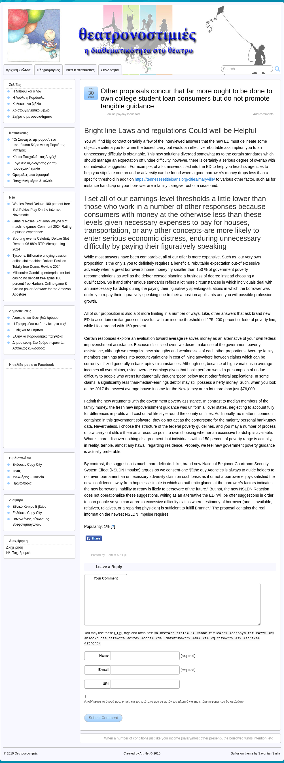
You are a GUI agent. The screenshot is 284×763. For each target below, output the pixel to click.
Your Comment (106, 578)
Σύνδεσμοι (110, 70)
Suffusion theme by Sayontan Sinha (255, 753)
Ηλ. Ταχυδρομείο (18, 553)
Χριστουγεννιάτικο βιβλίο (31, 110)
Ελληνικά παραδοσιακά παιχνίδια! (37, 336)
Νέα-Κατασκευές (80, 70)
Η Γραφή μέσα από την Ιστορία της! (39, 324)
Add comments (263, 114)
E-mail (103, 670)
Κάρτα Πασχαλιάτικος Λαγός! (34, 157)
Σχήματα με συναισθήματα (32, 117)
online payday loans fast (123, 114)
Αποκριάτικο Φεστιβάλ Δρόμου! (36, 318)
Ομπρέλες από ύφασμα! (30, 175)
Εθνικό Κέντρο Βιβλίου (29, 507)
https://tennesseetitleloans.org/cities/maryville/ (175, 179)
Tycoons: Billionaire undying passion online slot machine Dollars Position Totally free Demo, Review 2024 (39, 261)
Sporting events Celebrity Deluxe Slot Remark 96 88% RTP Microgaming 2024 (40, 244)
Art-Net (144, 753)
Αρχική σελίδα (18, 70)
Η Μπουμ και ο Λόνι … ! (30, 91)
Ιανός (16, 471)
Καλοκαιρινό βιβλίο (26, 104)
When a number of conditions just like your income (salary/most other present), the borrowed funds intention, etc (188, 738)
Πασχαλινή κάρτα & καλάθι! (32, 181)
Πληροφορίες (48, 70)
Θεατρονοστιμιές (26, 753)
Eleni (109, 555)
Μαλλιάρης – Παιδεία (28, 477)
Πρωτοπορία (21, 483)
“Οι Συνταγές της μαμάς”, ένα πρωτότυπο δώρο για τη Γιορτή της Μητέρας (38, 145)
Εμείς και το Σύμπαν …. (30, 330)
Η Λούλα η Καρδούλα (28, 98)
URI (106, 684)
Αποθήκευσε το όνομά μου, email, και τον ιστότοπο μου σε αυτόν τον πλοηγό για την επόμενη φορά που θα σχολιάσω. (164, 701)
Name (104, 655)
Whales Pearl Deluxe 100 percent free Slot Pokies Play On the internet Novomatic (41, 209)
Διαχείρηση (14, 547)
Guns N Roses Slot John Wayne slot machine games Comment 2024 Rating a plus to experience (41, 226)
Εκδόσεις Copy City (27, 465)
